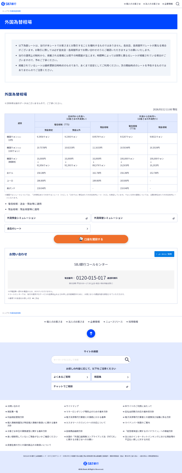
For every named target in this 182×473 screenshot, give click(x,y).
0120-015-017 (91, 277)
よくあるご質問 (165, 254)
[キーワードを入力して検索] (127, 360)
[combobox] (91, 360)
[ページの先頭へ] (91, 333)
